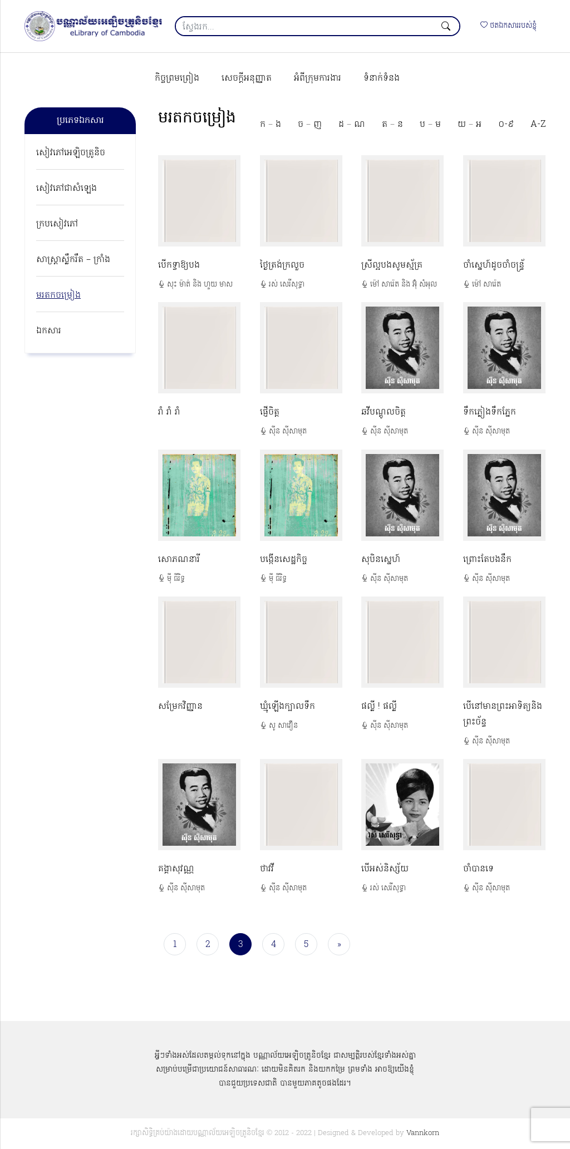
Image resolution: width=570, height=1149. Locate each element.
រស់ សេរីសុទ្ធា (286, 284)
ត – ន (392, 124)
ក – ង (270, 124)
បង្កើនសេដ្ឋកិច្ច (283, 559)
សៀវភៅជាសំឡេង (66, 188)
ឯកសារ (48, 331)
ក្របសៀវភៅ (57, 224)
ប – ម (430, 124)
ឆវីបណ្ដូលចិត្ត (383, 412)
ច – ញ (310, 124)
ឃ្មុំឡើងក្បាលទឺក (287, 706)
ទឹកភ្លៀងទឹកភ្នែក (489, 412)
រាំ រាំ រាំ (169, 412)
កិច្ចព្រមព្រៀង (177, 78)
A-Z (538, 124)
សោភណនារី (179, 559)
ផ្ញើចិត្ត (269, 412)
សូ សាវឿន (283, 726)
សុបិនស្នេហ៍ (380, 559)
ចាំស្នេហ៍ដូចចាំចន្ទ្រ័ (493, 265)
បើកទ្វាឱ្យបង (179, 265)
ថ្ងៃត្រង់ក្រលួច (282, 265)
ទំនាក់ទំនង (381, 78)
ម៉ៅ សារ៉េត (486, 284)
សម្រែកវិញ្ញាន (180, 706)
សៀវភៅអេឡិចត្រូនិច (70, 153)
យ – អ (469, 124)
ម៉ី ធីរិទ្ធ (176, 579)
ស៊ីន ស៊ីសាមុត (288, 431)
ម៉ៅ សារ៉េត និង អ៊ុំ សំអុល (403, 284)
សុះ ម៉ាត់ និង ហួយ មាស (200, 284)
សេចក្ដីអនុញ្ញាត (247, 78)
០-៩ (506, 124)
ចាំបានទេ (478, 869)
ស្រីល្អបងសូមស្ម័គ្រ (391, 265)
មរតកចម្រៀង (58, 295)
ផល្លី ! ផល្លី (379, 706)
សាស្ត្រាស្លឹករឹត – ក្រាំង (73, 260)
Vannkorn (422, 1133)
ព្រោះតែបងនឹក (487, 559)
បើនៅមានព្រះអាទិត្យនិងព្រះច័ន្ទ (502, 714)
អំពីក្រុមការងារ (317, 78)
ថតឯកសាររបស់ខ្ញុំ (508, 26)
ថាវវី (267, 869)
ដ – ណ (351, 124)
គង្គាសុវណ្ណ (176, 869)
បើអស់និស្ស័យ (385, 869)
